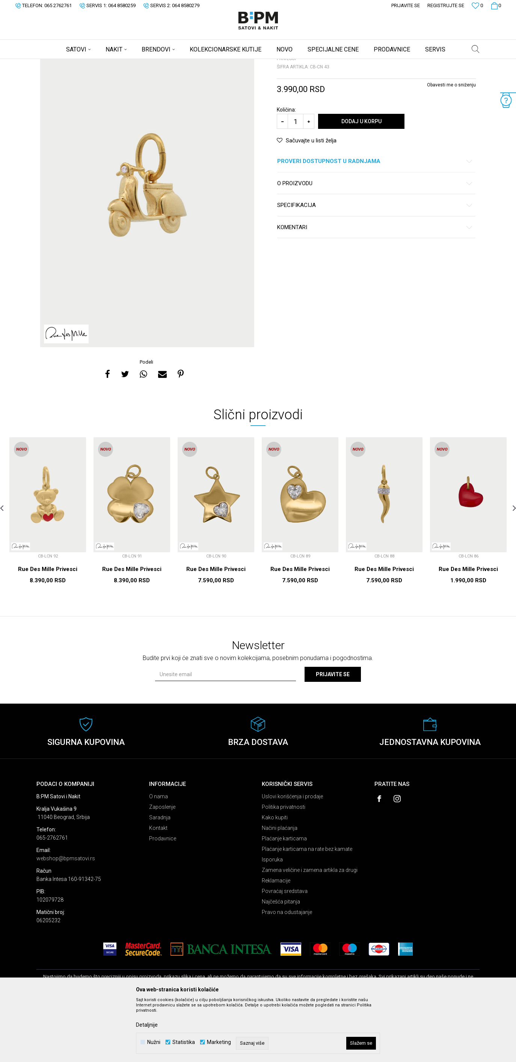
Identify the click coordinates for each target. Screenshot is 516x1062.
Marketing (219, 1042)
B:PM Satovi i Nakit (55, 63)
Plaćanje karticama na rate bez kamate (307, 908)
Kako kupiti (275, 876)
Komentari (375, 286)
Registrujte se (445, 5)
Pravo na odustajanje (287, 971)
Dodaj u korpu (361, 180)
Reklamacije (276, 940)
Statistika (183, 1042)
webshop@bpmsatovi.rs (65, 917)
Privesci (129, 63)
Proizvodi (90, 63)
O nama (158, 855)
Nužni (153, 1042)
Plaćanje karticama (284, 897)
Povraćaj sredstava (285, 950)
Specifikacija (375, 264)
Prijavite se (333, 733)
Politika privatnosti (283, 866)
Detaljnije (147, 1025)
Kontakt (158, 887)
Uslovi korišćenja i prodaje (292, 855)
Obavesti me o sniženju (451, 144)
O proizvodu (375, 242)
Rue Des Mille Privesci (47, 628)
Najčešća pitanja (281, 961)
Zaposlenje (162, 866)
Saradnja (159, 876)
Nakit (110, 63)
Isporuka (272, 918)
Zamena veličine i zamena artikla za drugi (310, 929)
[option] (147, 245)
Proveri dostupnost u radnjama (375, 220)
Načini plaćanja (279, 887)
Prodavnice (162, 897)
